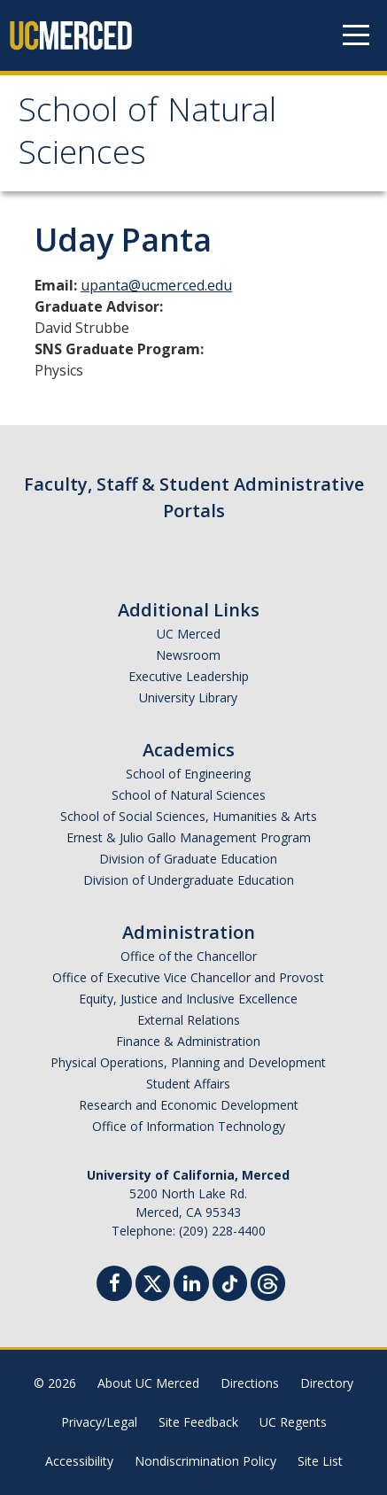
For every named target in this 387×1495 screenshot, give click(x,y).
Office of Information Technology (188, 1126)
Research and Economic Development (188, 1104)
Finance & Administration (188, 1041)
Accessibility (79, 1460)
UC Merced (189, 633)
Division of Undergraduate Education (188, 879)
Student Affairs (188, 1083)
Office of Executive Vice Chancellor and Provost (188, 977)
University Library (188, 697)
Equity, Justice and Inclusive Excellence (188, 998)
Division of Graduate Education (188, 858)
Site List (320, 1460)
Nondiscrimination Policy (205, 1460)
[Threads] (268, 1281)
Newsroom (188, 655)
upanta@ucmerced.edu (156, 285)
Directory (326, 1383)
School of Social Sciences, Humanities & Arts (188, 816)
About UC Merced (148, 1383)
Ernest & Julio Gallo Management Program (188, 837)
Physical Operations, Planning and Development (188, 1062)
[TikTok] (230, 1281)
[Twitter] (153, 1281)
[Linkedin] (191, 1285)
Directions (250, 1383)
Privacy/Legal (99, 1422)
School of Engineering (188, 773)
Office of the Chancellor (188, 956)
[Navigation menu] (356, 35)
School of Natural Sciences (147, 135)
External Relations (188, 1019)
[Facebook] (114, 1285)
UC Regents (293, 1422)
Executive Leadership (188, 676)
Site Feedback (198, 1422)
